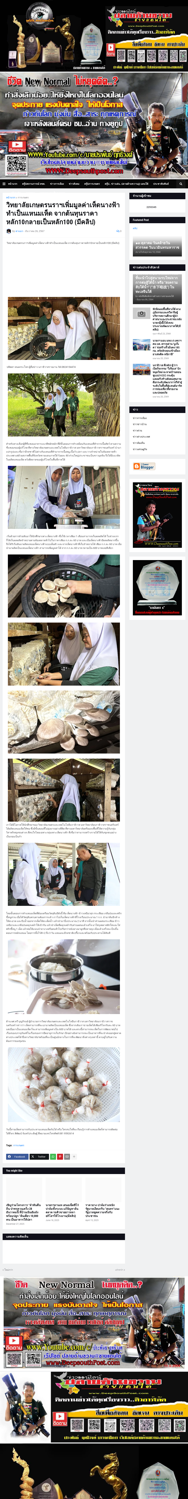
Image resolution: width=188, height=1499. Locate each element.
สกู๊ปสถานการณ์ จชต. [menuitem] (33, 183)
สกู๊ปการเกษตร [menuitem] (92, 183)
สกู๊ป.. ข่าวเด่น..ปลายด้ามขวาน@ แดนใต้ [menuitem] (126, 183)
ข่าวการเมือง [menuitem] (57, 183)
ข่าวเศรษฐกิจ (140, 449)
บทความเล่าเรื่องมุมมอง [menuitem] (52, 193)
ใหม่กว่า (8, 1269)
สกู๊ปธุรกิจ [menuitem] (16, 193)
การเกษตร (23, 197)
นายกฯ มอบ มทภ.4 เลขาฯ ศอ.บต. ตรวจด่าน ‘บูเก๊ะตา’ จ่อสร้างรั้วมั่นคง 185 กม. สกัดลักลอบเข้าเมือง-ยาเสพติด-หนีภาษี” (167, 347)
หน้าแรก (10, 197)
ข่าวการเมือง (140, 418)
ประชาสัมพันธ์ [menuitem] (161, 183)
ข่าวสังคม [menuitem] (74, 183)
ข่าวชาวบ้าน (140, 424)
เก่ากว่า (119, 1269)
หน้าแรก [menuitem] (12, 183)
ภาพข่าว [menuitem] (30, 193)
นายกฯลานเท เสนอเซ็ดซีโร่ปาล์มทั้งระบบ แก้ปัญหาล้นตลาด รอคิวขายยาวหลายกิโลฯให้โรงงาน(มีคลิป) (62, 1210)
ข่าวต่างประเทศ (141, 436)
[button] (5, 183)
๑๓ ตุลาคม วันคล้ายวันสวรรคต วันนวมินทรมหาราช (157, 245)
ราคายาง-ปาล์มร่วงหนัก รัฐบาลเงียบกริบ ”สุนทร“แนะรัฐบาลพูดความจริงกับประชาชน (102, 1210)
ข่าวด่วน (137, 430)
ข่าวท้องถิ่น (139, 443)
